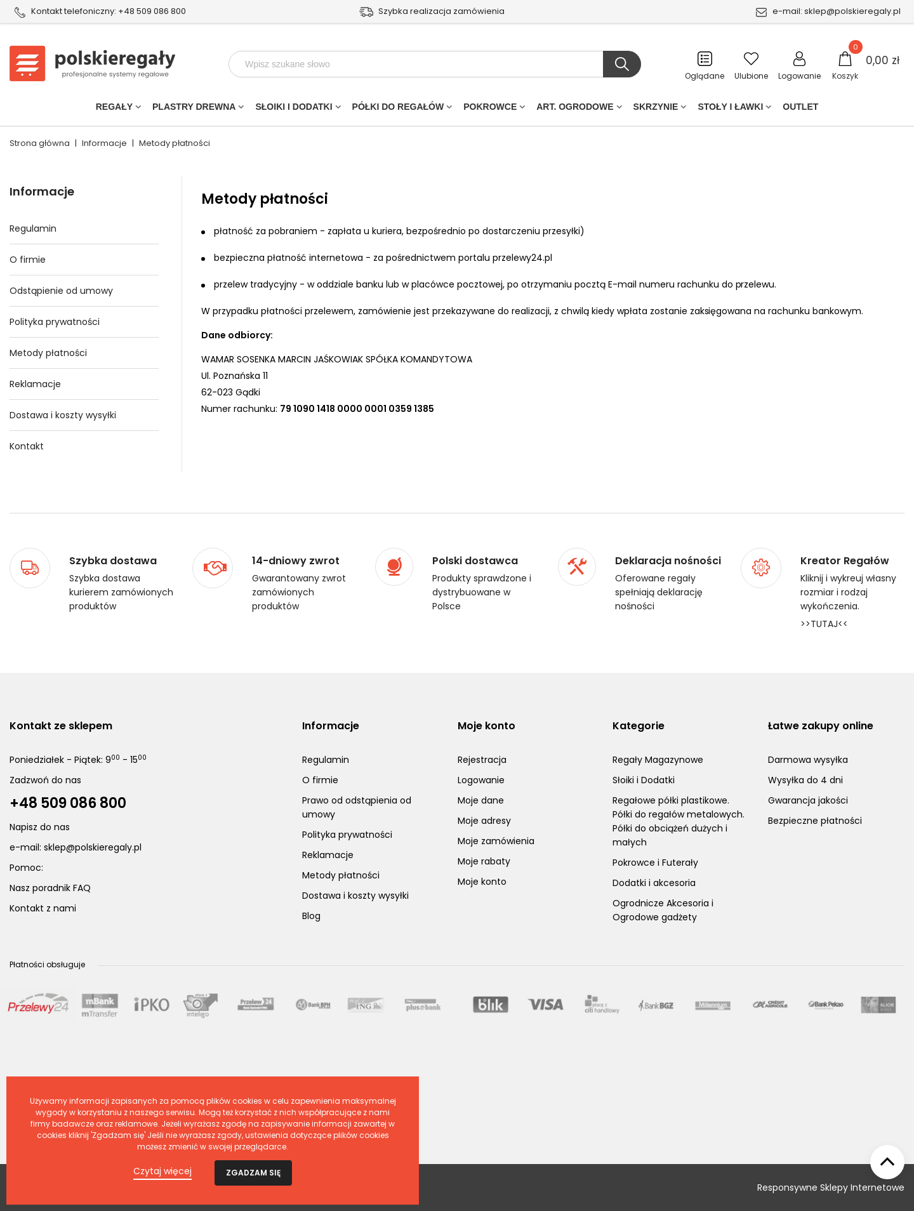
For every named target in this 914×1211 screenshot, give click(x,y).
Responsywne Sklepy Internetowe (830, 1187)
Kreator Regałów (844, 561)
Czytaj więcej (162, 1171)
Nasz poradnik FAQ (50, 888)
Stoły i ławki (730, 109)
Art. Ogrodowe (574, 109)
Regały (114, 109)
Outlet (800, 109)
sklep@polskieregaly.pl (852, 11)
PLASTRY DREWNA (193, 109)
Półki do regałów (398, 109)
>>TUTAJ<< (824, 624)
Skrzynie (656, 109)
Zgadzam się (253, 1172)
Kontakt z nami (43, 908)
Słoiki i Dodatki (293, 109)
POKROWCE (490, 109)
